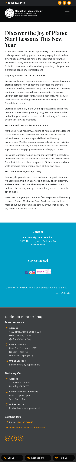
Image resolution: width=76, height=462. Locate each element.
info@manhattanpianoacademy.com (27, 427)
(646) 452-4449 (15, 2)
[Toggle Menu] (67, 12)
